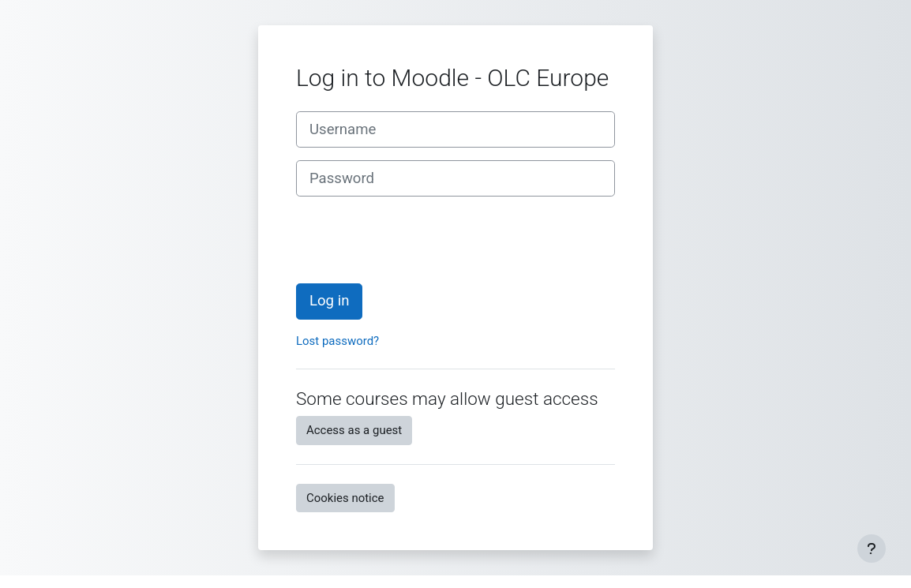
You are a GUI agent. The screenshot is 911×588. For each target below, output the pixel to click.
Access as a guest (354, 430)
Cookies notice (345, 498)
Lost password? (337, 341)
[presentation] (416, 240)
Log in (329, 300)
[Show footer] (871, 548)
